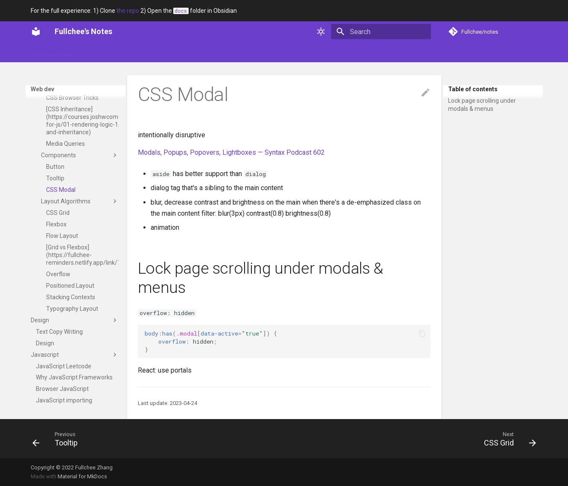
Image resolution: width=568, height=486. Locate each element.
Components (80, 160)
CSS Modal (61, 194)
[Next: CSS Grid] (506, 439)
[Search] (381, 31)
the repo (128, 10)
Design (75, 325)
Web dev (239, 52)
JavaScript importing (64, 405)
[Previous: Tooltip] (58, 439)
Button (55, 171)
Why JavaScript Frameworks (74, 382)
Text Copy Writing (59, 336)
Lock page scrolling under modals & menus (482, 104)
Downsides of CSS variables (71, 87)
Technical (203, 52)
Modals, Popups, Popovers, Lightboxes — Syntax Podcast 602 (231, 152)
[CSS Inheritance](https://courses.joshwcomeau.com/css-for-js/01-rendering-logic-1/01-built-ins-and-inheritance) (82, 126)
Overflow (58, 279)
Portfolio (131, 52)
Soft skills (167, 52)
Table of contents (473, 89)
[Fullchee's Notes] (35, 31)
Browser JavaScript (62, 394)
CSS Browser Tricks (72, 102)
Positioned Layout (70, 290)
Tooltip (55, 183)
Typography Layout (72, 313)
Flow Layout (62, 240)
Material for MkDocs (82, 476)
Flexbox (56, 229)
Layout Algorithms (80, 206)
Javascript (75, 360)
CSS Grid (58, 217)
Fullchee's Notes (52, 52)
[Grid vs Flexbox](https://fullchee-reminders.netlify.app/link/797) (82, 260)
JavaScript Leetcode (63, 371)
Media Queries (65, 148)
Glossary (96, 52)
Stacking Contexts (70, 302)
